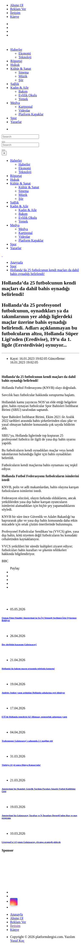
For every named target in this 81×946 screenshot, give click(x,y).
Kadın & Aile (20, 87)
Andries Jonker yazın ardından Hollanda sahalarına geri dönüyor (33, 692)
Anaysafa (16, 262)
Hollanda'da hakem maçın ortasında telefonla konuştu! (28, 668)
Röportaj (16, 176)
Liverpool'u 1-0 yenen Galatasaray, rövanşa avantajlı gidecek (31, 842)
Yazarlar (16, 122)
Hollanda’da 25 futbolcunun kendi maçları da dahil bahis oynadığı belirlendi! (44, 272)
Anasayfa (16, 914)
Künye (14, 16)
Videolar (24, 110)
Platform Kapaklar (31, 114)
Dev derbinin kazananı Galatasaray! (19, 644)
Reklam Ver (18, 9)
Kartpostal (26, 106)
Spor (13, 244)
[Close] (4, 153)
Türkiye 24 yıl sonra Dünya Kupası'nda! (21, 765)
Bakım (23, 91)
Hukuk (14, 179)
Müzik (23, 76)
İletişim (15, 13)
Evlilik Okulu (28, 95)
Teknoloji (25, 57)
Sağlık (14, 202)
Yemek (23, 99)
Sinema (24, 72)
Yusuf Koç (17, 940)
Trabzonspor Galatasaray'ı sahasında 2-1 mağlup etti (27, 741)
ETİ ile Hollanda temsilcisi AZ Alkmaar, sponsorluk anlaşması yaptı (34, 716)
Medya (15, 103)
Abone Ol (16, 5)
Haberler (16, 49)
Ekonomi (25, 53)
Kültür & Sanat (21, 68)
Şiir (21, 198)
